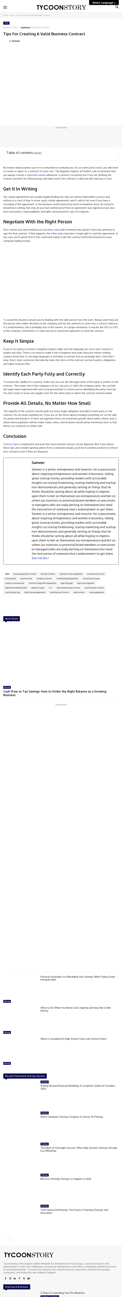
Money (7, 687)
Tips (11, 15)
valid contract (79, 592)
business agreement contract (24, 574)
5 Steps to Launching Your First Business (63, 1292)
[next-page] (11, 1238)
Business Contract (48, 574)
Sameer (16, 41)
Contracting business (91, 578)
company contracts (44, 578)
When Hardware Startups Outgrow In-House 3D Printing (72, 1116)
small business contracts (94, 588)
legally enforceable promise (16, 588)
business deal (52, 229)
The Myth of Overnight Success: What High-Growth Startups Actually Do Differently (79, 1149)
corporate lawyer (36, 175)
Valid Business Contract (59, 592)
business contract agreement (71, 574)
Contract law (10, 444)
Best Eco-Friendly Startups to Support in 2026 (66, 1178)
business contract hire (95, 574)
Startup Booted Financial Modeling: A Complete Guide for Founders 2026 (78, 1087)
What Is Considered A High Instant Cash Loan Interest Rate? (74, 1038)
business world (26, 578)
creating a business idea (14, 583)
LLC (70, 385)
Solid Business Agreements (34, 592)
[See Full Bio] (49, 558)
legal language (67, 583)
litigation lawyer (37, 588)
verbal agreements (96, 592)
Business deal (10, 578)
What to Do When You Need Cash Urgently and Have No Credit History (76, 1009)
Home (5, 15)
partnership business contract (68, 588)
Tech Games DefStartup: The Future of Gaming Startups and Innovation (74, 1211)
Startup (44, 1082)
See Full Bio (40, 558)
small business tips (12, 592)
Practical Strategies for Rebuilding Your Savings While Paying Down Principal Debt (78, 978)
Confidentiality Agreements (67, 578)
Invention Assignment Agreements (42, 583)
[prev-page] (5, 1238)
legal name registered (85, 583)
